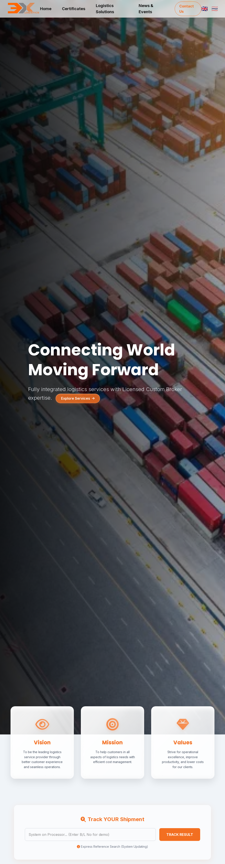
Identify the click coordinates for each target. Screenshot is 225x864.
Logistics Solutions (105, 8)
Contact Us (186, 9)
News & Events (146, 8)
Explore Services (77, 398)
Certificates (73, 8)
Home (45, 8)
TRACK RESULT (179, 834)
